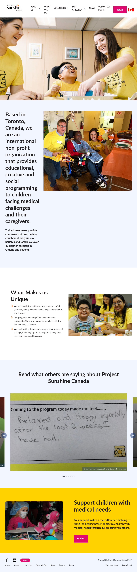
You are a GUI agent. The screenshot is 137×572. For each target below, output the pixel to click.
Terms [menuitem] (71, 565)
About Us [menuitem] (34, 8)
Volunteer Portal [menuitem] (112, 565)
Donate (120, 10)
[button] (63, 476)
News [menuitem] (92, 8)
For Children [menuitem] (77, 8)
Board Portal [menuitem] (127, 565)
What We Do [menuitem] (47, 9)
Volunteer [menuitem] (60, 8)
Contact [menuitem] (17, 565)
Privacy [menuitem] (62, 565)
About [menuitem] (7, 565)
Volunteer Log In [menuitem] (104, 8)
